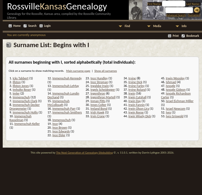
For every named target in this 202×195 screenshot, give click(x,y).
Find (127, 26)
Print (176, 36)
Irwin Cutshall (138, 97)
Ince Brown (59, 127)
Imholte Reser (22, 90)
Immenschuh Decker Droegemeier (24, 106)
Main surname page (78, 71)
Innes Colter (99, 105)
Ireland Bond (99, 108)
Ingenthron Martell (103, 97)
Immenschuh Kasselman (20, 118)
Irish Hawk (97, 112)
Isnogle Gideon (176, 90)
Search (32, 26)
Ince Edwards (61, 131)
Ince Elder (58, 135)
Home (17, 26)
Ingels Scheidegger (103, 90)
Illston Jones (21, 86)
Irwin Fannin (137, 105)
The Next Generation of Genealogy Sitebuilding (84, 152)
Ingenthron (98, 93)
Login (47, 26)
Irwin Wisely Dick (140, 116)
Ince (55, 124)
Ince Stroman (99, 82)
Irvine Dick (135, 82)
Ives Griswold (175, 116)
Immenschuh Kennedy (67, 78)
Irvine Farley (137, 86)
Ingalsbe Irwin (100, 86)
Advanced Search (175, 15)
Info (184, 26)
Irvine (132, 78)
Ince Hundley (99, 78)
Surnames (193, 15)
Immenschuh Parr (64, 108)
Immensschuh (61, 120)
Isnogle (170, 86)
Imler (16, 93)
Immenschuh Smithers (67, 112)
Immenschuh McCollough (58, 103)
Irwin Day (135, 101)
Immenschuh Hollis (25, 112)
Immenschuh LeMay (65, 86)
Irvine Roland (137, 90)
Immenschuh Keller (27, 124)
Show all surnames (105, 71)
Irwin (132, 93)
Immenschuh (21, 97)
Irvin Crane (98, 116)
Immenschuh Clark (25, 101)
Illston (17, 82)
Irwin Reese (136, 112)
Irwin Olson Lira (139, 108)
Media (157, 26)
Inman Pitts (98, 101)
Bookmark (192, 36)
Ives (168, 112)
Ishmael (171, 82)
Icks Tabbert (20, 78)
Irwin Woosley (175, 78)
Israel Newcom (175, 108)
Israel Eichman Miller (180, 101)
